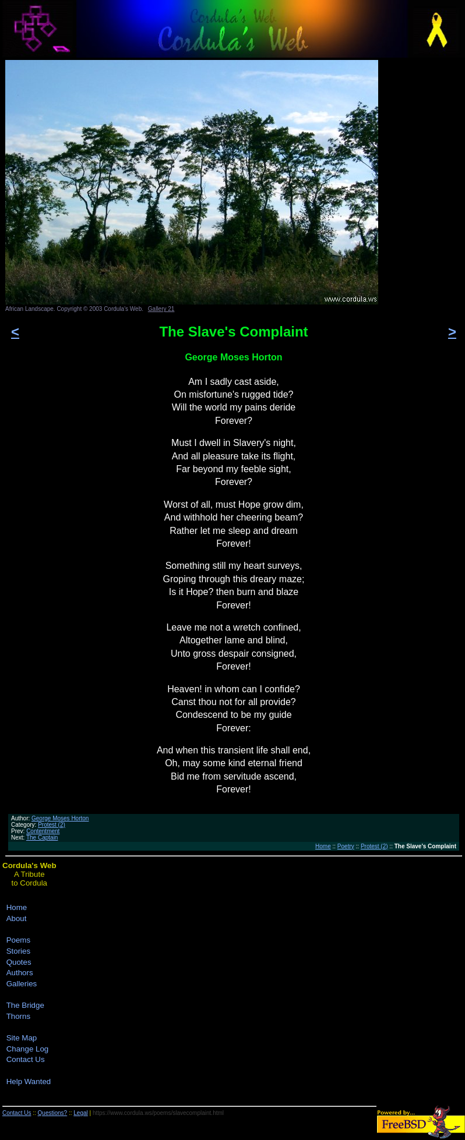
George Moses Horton (60, 818)
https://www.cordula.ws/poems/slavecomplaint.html (158, 1113)
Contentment (42, 831)
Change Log (27, 1049)
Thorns (18, 1016)
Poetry (345, 846)
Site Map (21, 1037)
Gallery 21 (161, 309)
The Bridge (25, 1005)
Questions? (53, 1113)
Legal (80, 1113)
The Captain (42, 837)
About (16, 918)
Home (323, 846)
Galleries (21, 983)
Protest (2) (51, 825)
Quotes (18, 962)
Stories (18, 951)
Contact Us (25, 1059)
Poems (18, 940)
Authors (19, 972)
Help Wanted (28, 1081)
